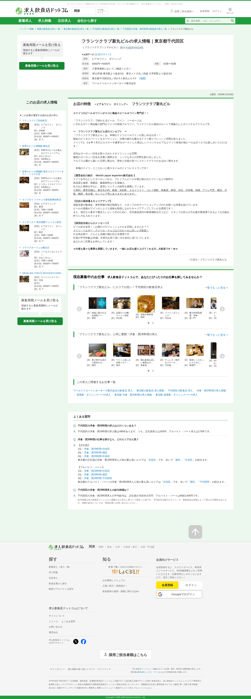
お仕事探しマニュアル (113, 580)
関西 (101, 547)
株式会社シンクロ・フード (148, 672)
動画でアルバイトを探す (61, 589)
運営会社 (53, 632)
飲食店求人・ (167, 681)
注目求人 (64, 21)
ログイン (191, 585)
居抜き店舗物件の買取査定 (102, 684)
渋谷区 (152, 459)
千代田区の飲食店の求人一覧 (105, 29)
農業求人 (98, 688)
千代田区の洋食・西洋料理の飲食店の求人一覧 (145, 29)
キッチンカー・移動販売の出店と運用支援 (150, 684)
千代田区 (205, 481)
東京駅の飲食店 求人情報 (150, 390)
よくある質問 (68, 621)
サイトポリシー (57, 669)
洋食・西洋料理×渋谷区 (97, 448)
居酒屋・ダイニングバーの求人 (94, 394)
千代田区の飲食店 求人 (180, 390)
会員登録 (167, 585)
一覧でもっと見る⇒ (216, 287)
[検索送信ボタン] (232, 20)
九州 (117, 547)
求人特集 (44, 21)
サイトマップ (104, 669)
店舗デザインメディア (72, 688)
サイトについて (57, 616)
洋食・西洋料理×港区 (95, 452)
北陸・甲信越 (147, 547)
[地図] (142, 78)
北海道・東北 (130, 547)
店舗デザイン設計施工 (132, 681)
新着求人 (25, 21)
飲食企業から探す (58, 583)
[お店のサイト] (103, 54)
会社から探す (87, 21)
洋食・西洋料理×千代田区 (98, 478)
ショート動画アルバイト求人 (129, 688)
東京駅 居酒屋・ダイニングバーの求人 (176, 394)
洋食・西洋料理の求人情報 (211, 390)
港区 (177, 459)
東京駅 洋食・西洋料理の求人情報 (133, 394)
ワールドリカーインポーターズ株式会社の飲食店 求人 (103, 390)
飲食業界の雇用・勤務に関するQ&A (120, 591)
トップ (23, 29)
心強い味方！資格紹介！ (114, 585)
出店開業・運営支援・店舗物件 (91, 681)
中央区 (188, 459)
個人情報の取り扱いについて (81, 669)
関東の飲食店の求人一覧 (48, 29)
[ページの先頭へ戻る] (195, 532)
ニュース (53, 621)
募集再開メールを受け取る (42, 65)
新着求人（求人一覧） (60, 567)
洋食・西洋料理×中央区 (97, 456)
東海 (109, 547)
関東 (31, 29)
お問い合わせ (55, 627)
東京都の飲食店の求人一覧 (76, 29)
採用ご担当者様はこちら (128, 654)
